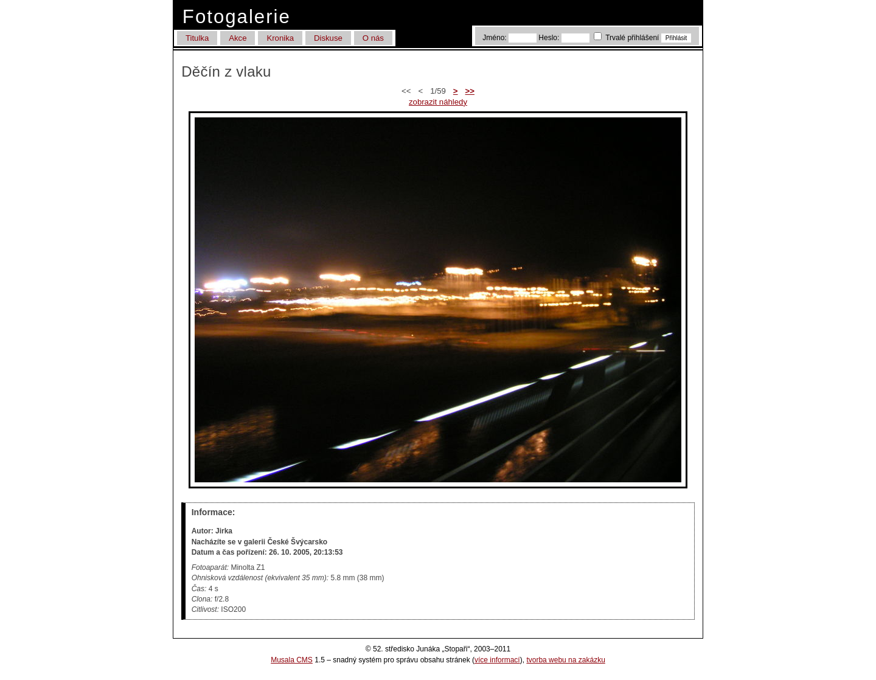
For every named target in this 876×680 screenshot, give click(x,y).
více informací (497, 660)
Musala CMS (292, 660)
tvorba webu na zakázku (565, 660)
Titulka (197, 38)
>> (469, 90)
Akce (237, 38)
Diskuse (328, 38)
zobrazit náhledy (438, 101)
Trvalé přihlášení (627, 37)
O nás (373, 38)
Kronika (280, 38)
